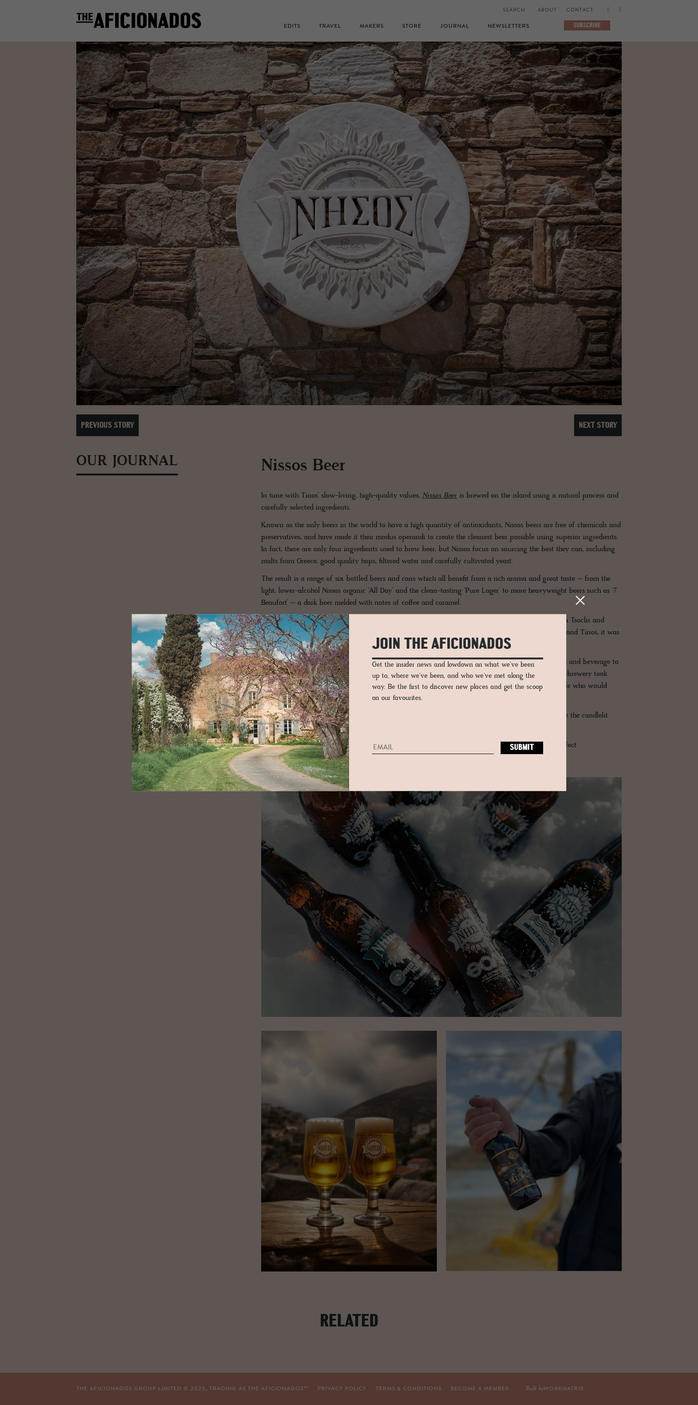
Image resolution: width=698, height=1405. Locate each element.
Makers (372, 26)
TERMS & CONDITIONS (408, 1389)
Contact (580, 10)
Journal (454, 26)
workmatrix (564, 1389)
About (547, 10)
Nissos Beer (439, 495)
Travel (330, 26)
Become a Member (480, 1389)
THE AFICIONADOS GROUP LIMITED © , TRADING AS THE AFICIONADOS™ (192, 1389)
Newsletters (508, 26)
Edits (292, 26)
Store (412, 26)
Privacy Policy (342, 1389)
